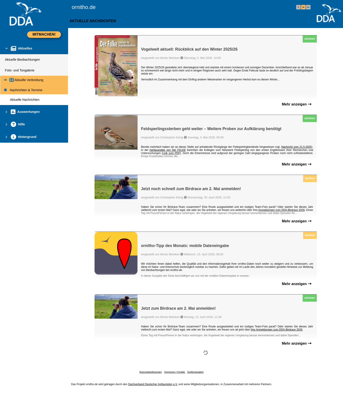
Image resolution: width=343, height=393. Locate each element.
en (308, 7)
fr (298, 7)
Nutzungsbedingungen (150, 372)
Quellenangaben (195, 372)
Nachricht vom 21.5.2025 (296, 146)
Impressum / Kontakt (174, 372)
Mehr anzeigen (296, 104)
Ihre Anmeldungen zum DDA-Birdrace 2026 (276, 329)
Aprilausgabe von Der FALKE (167, 150)
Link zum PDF (171, 153)
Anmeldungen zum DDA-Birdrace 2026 (281, 210)
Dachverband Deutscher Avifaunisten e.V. (153, 384)
